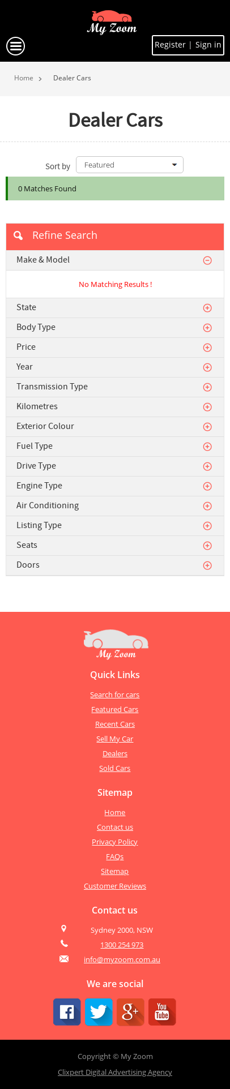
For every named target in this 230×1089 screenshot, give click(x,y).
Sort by (57, 166)
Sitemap (115, 871)
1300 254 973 (121, 945)
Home (23, 78)
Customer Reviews (115, 886)
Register (171, 44)
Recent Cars (115, 724)
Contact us (115, 827)
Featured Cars (114, 709)
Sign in (208, 44)
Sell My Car (114, 739)
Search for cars (114, 694)
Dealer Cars (72, 78)
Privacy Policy (115, 842)
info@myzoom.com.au (122, 959)
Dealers (115, 753)
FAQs (114, 856)
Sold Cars (114, 768)
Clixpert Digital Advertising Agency (115, 1072)
